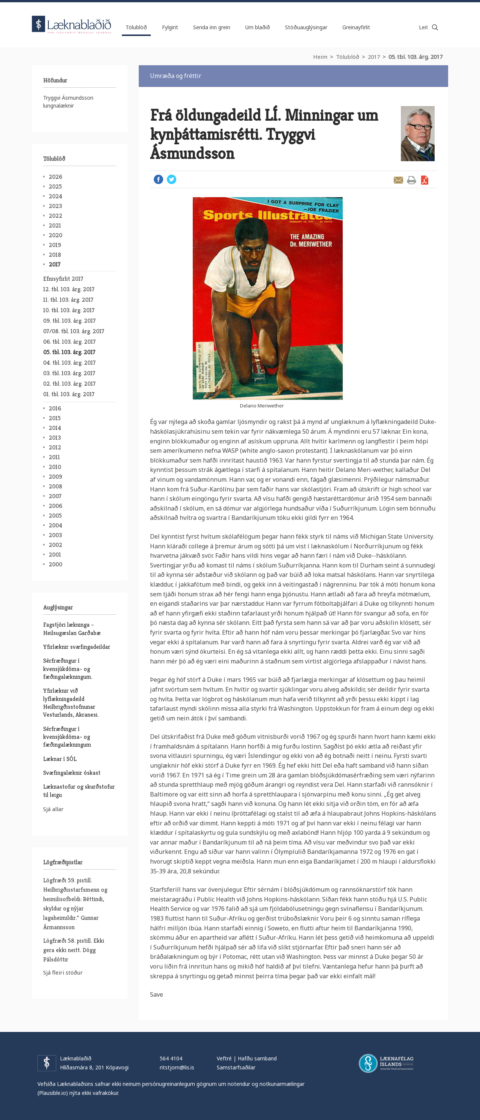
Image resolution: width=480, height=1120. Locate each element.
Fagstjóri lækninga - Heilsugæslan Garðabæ (72, 628)
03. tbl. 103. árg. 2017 (69, 373)
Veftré (224, 1058)
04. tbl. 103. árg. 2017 (69, 363)
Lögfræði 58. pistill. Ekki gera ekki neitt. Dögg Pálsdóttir (73, 950)
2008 (55, 486)
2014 (55, 428)
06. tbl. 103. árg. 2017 (69, 342)
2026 (55, 177)
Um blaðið (257, 27)
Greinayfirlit (356, 27)
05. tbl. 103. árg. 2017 (415, 56)
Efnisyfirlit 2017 (63, 279)
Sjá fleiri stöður (63, 972)
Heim (320, 56)
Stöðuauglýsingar (306, 27)
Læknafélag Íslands (386, 1063)
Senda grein (398, 180)
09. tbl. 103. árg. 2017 (69, 321)
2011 (54, 457)
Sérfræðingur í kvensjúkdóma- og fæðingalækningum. (67, 669)
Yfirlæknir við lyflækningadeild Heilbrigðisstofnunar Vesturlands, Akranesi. (71, 703)
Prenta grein (411, 180)
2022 (55, 216)
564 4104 (171, 1058)
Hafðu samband (257, 1058)
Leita (435, 27)
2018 (55, 255)
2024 (55, 196)
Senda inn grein (211, 27)
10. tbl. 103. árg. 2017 (68, 310)
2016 (55, 408)
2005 (55, 516)
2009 (55, 477)
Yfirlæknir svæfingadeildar (76, 647)
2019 (55, 245)
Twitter (171, 179)
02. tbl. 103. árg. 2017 (69, 384)
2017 (374, 56)
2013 (55, 438)
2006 (55, 506)
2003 (55, 535)
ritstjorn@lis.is (177, 1067)
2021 (55, 225)
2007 (55, 496)
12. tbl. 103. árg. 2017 (68, 289)
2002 (55, 545)
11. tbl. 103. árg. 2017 (68, 300)
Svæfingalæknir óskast (71, 773)
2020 (55, 235)
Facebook (158, 179)
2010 (55, 467)
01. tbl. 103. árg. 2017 (68, 394)
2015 (55, 418)
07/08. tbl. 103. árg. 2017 (73, 331)
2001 (55, 555)
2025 (55, 186)
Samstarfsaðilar (236, 1067)
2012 (55, 447)
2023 (55, 206)
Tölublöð (347, 56)
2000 (55, 564)
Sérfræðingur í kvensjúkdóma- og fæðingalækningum (67, 737)
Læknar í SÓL (59, 759)
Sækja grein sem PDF (424, 180)
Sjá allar (53, 809)
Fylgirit (170, 27)
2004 (55, 525)
